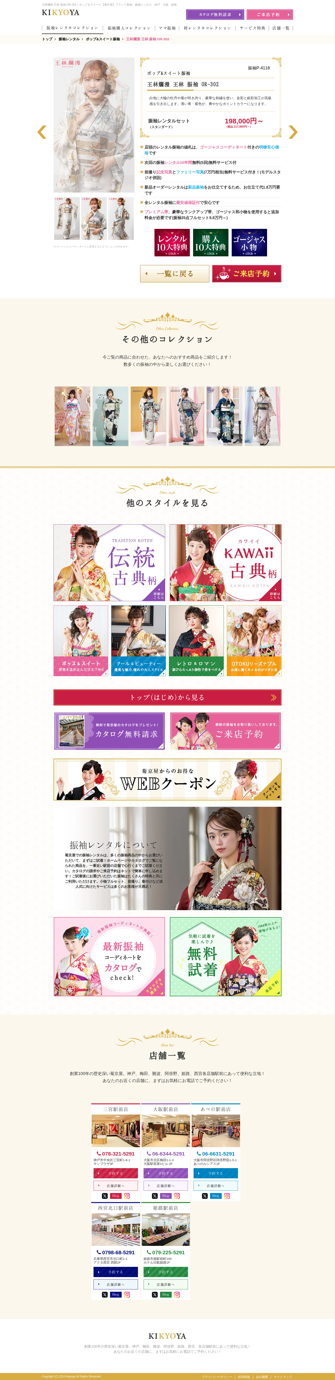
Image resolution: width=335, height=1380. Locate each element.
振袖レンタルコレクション (73, 28)
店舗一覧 (281, 28)
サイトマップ (283, 1377)
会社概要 (262, 1377)
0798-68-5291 (116, 1252)
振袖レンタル (69, 39)
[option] (94, 125)
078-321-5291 (116, 1154)
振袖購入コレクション (129, 28)
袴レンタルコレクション (207, 28)
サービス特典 (253, 28)
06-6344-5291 (166, 1154)
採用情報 (244, 1377)
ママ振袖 (167, 28)
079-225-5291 (166, 1252)
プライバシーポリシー (217, 1377)
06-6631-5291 (216, 1154)
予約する (111, 1173)
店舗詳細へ (111, 1185)
